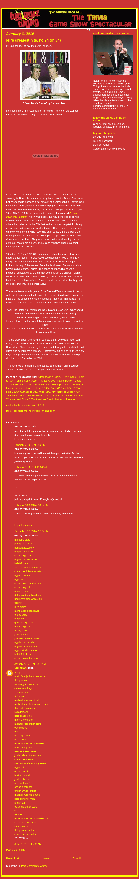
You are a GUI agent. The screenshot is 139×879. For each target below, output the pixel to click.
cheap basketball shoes (27, 658)
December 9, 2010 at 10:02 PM (31, 531)
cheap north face (23, 759)
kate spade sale (23, 715)
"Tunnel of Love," (34, 388)
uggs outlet (20, 767)
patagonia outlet (23, 543)
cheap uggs (20, 614)
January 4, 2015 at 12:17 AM (30, 663)
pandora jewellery (24, 547)
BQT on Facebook (103, 140)
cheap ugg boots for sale (27, 583)
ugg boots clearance (25, 559)
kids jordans (21, 826)
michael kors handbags (27, 794)
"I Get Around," (52, 388)
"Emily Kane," (69, 377)
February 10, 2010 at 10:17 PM (31, 505)
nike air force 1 (22, 783)
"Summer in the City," (38, 384)
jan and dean (48, 410)
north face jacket (23, 747)
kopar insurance (23, 525)
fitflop (17, 672)
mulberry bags (22, 539)
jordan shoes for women (27, 755)
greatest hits (20, 410)
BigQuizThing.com (103, 136)
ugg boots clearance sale (28, 598)
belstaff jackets (22, 654)
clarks (17, 810)
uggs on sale (21, 591)
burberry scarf (22, 775)
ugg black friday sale (25, 646)
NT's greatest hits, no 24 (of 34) (33, 40)
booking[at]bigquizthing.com (108, 105)
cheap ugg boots (23, 555)
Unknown (20, 667)
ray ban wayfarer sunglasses (30, 763)
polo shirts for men (24, 798)
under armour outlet (25, 790)
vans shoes (20, 727)
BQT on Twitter (101, 144)
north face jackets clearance (29, 676)
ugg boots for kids (24, 551)
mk (16, 731)
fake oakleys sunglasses (27, 567)
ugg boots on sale (24, 642)
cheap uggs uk (22, 587)
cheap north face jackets (27, 571)
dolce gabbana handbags (28, 595)
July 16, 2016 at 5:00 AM (27, 844)
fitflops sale (20, 680)
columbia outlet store (25, 806)
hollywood (34, 410)
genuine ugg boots (24, 622)
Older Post (78, 858)
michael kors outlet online (28, 700)
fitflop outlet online (24, 830)
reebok (18, 814)
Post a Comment (15, 849)
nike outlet (20, 606)
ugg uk (18, 602)
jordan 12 (19, 802)
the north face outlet (25, 708)
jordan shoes (21, 779)
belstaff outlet (21, 563)
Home (45, 858)
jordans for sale (22, 634)
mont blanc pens (23, 719)
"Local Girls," (68, 388)
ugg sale (19, 579)
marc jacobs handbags (26, 610)
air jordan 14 (21, 771)
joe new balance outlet (26, 638)
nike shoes (20, 739)
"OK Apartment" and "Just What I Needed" (54, 399)
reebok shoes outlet (25, 751)
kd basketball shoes (25, 822)
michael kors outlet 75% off (29, 743)
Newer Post (12, 858)
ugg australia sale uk (25, 650)
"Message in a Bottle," (50, 377)
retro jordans (21, 711)
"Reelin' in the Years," (38, 395)
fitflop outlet (20, 696)
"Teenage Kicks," (60, 384)
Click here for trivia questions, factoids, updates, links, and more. (111, 125)
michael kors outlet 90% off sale (31, 818)
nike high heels (22, 735)
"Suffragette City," (29, 391)
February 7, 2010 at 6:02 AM (29, 445)
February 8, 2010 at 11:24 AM (30, 467)
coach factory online (25, 834)
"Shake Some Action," (28, 380)
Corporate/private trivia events (109, 148)
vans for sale (21, 692)
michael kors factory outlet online (32, 704)
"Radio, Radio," (65, 380)
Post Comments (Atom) (34, 865)
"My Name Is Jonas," (64, 391)
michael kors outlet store (27, 723)
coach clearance (23, 787)
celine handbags (23, 688)
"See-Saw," (45, 391)
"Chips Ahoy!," (48, 380)
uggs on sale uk (23, 575)
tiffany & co (20, 630)
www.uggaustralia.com (26, 684)
